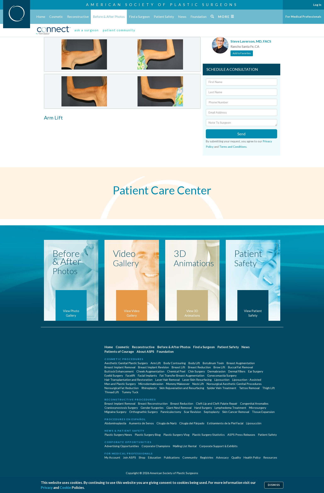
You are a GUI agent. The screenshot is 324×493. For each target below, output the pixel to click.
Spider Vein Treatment (221, 388)
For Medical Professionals (303, 16)
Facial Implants (147, 375)
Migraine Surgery (115, 412)
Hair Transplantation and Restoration (128, 379)
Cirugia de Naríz (167, 423)
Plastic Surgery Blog (148, 434)
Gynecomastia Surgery (222, 375)
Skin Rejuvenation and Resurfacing (181, 388)
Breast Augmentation (241, 363)
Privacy (47, 487)
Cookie (65, 487)
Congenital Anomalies (254, 403)
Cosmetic (56, 16)
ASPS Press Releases (241, 434)
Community (189, 457)
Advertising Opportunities (121, 446)
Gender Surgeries (152, 407)
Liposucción (253, 423)
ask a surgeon (86, 30)
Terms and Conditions (232, 146)
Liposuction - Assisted (246, 379)
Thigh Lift (268, 388)
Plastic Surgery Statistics (208, 434)
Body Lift (194, 363)
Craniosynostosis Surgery (121, 407)
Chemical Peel (176, 371)
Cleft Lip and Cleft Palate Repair (216, 403)
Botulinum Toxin (213, 363)
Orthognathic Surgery (143, 412)
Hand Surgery (203, 407)
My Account (112, 457)
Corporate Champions (156, 446)
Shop (142, 457)
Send (241, 134)
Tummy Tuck (130, 392)
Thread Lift (111, 392)
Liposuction (221, 379)
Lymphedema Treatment (230, 407)
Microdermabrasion (150, 384)
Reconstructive (78, 16)
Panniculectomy (170, 412)
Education (154, 457)
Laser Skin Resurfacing (197, 379)
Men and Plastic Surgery (120, 384)
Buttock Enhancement (119, 371)
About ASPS (145, 351)
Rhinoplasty (149, 388)
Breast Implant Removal (119, 367)
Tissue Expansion (263, 412)
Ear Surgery (255, 371)
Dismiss (274, 485)
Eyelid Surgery (113, 375)
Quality (236, 457)
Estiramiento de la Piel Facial (225, 423)
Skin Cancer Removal (235, 412)
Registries (206, 457)
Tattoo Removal (249, 388)
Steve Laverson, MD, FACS (251, 41)
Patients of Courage (119, 351)
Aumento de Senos (141, 423)
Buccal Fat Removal (240, 367)
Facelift (130, 375)
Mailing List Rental (185, 446)
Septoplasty (212, 412)
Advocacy (222, 457)
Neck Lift (198, 384)
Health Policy (252, 457)
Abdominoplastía (115, 423)
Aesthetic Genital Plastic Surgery (126, 363)
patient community (119, 30)
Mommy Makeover (178, 384)
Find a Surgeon (139, 16)
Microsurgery (257, 407)
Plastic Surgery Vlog (176, 434)
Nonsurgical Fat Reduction (121, 388)
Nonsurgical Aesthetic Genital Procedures (234, 384)
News (182, 16)
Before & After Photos (109, 16)
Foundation (198, 16)
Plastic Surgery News (118, 434)
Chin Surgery (196, 371)
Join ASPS (129, 457)
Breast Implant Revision (153, 367)
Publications (172, 457)
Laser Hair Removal (167, 379)
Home (40, 16)
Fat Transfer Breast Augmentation (182, 375)
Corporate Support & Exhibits (218, 446)
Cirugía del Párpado (191, 423)
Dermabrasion (217, 371)
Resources (270, 457)
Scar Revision (192, 412)
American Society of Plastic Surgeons (162, 4)
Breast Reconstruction (153, 403)
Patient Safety (164, 16)
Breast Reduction (199, 367)
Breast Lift (178, 367)
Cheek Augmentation (150, 371)
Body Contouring (175, 363)
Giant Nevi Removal (179, 407)
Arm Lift (155, 363)
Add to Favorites (242, 53)
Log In (317, 4)
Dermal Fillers (236, 371)
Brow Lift (219, 367)
